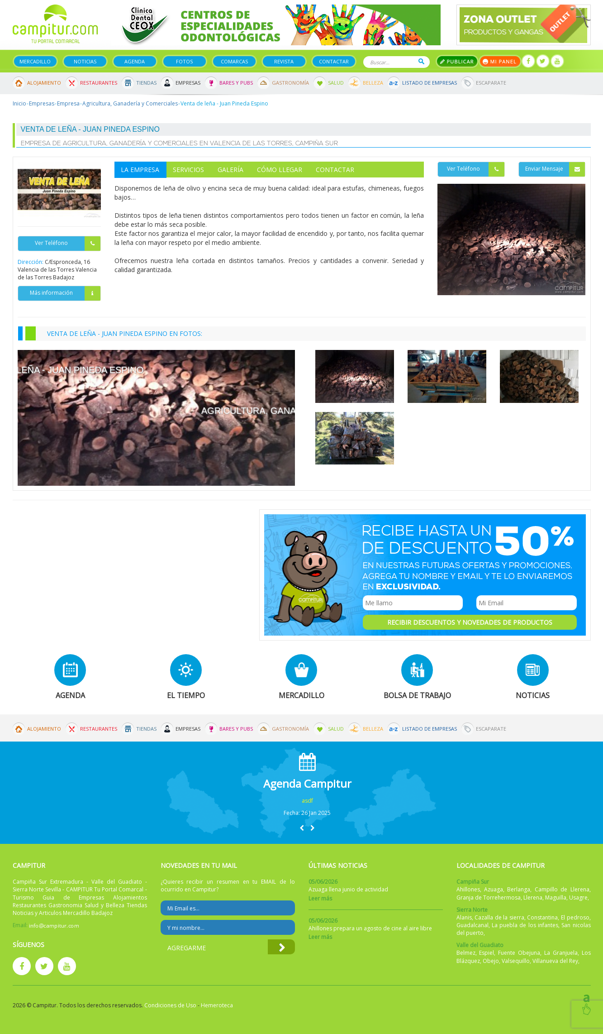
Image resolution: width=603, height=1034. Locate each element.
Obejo (491, 961)
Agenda (134, 61)
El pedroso (575, 917)
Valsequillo (516, 961)
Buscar (421, 61)
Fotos (184, 61)
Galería (230, 169)
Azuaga (493, 889)
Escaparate (491, 82)
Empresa (68, 103)
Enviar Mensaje (555, 169)
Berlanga (518, 889)
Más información (65, 293)
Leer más (320, 898)
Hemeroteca (217, 1005)
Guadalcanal (472, 925)
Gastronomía (290, 82)
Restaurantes (98, 82)
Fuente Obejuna (519, 953)
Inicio (19, 103)
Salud (336, 82)
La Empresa (140, 169)
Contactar (334, 61)
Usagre (578, 897)
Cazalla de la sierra (499, 917)
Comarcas (234, 61)
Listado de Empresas (429, 82)
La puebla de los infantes (525, 925)
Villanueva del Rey (555, 961)
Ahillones (468, 889)
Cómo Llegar (279, 169)
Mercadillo (35, 61)
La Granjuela (561, 953)
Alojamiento (44, 82)
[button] (301, 827)
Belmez (465, 953)
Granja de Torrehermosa (488, 897)
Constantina (542, 917)
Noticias (85, 61)
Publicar (457, 61)
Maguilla (555, 897)
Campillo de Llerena (562, 889)
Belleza (373, 82)
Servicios (188, 169)
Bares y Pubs (236, 82)
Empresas (188, 82)
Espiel (486, 953)
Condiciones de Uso (170, 1005)
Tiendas (146, 82)
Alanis (464, 917)
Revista (284, 61)
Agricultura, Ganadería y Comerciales (130, 103)
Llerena (532, 897)
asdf (307, 800)
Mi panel (500, 61)
